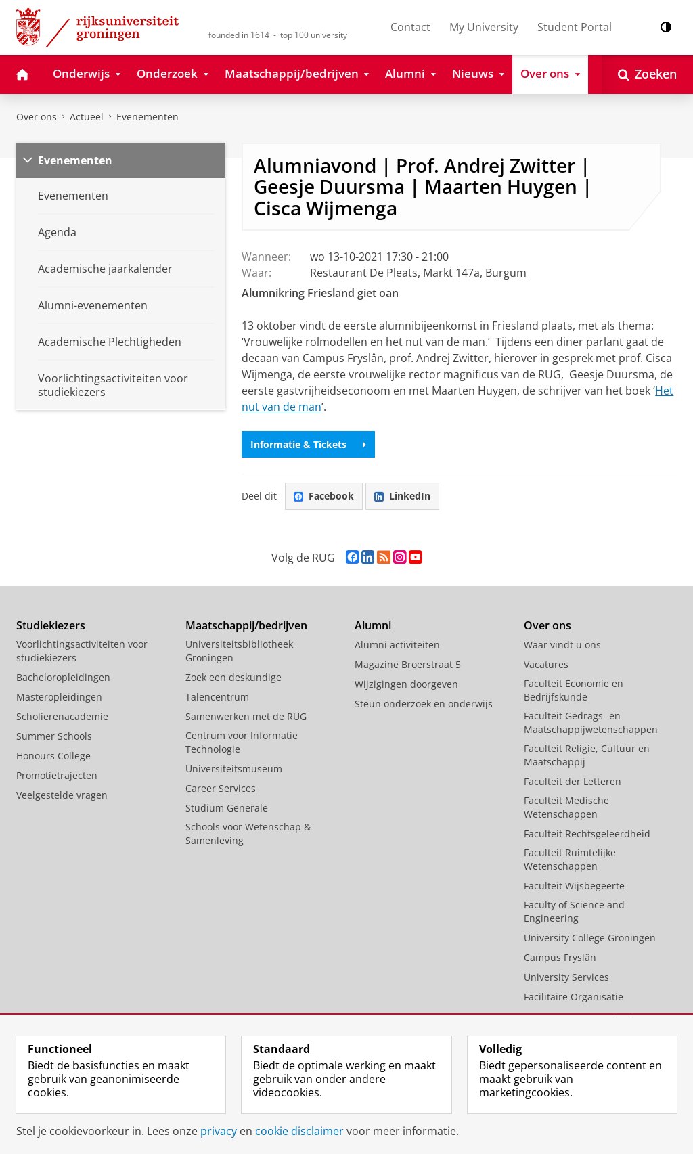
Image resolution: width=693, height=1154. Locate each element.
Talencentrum (217, 696)
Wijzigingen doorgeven (406, 684)
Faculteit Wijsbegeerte (574, 885)
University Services (566, 977)
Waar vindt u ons (562, 644)
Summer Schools (54, 736)
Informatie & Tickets (308, 444)
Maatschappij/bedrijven (246, 625)
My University (483, 27)
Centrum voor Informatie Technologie (241, 742)
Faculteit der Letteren (572, 781)
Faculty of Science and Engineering (574, 911)
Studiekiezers (50, 625)
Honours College (53, 755)
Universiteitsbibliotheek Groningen (239, 651)
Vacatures (546, 664)
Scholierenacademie (62, 716)
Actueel (87, 116)
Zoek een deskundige (233, 677)
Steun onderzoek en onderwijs (424, 703)
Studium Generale (226, 807)
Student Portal (574, 27)
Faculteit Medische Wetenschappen (566, 807)
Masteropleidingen (59, 696)
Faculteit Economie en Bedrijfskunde (573, 690)
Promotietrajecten (56, 775)
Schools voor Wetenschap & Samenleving (248, 833)
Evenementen (147, 116)
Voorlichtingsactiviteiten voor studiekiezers (82, 651)
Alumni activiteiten (397, 644)
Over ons (36, 116)
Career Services (220, 788)
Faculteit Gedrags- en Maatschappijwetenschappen (591, 722)
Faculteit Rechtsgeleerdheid (587, 833)
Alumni (373, 625)
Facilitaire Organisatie (573, 996)
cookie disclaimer (299, 1131)
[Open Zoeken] (647, 74)
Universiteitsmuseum (233, 768)
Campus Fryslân (560, 957)
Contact (410, 27)
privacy (218, 1131)
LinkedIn (402, 495)
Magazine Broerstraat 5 (408, 664)
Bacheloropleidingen (63, 677)
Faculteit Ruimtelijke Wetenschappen (570, 859)
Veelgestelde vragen (62, 795)
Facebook (324, 495)
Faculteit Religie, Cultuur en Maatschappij (587, 755)
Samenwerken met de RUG (246, 716)
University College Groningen (590, 937)
